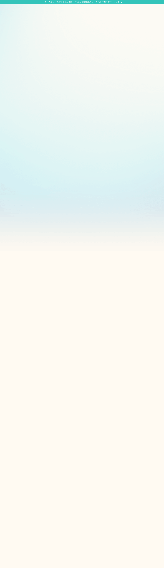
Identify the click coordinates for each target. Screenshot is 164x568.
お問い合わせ (88, 45)
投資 (70, 93)
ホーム (13, 45)
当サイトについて (53, 45)
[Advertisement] (82, 68)
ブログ (71, 45)
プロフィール (30, 45)
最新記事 (19, 93)
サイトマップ (108, 45)
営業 (44, 93)
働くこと (95, 93)
